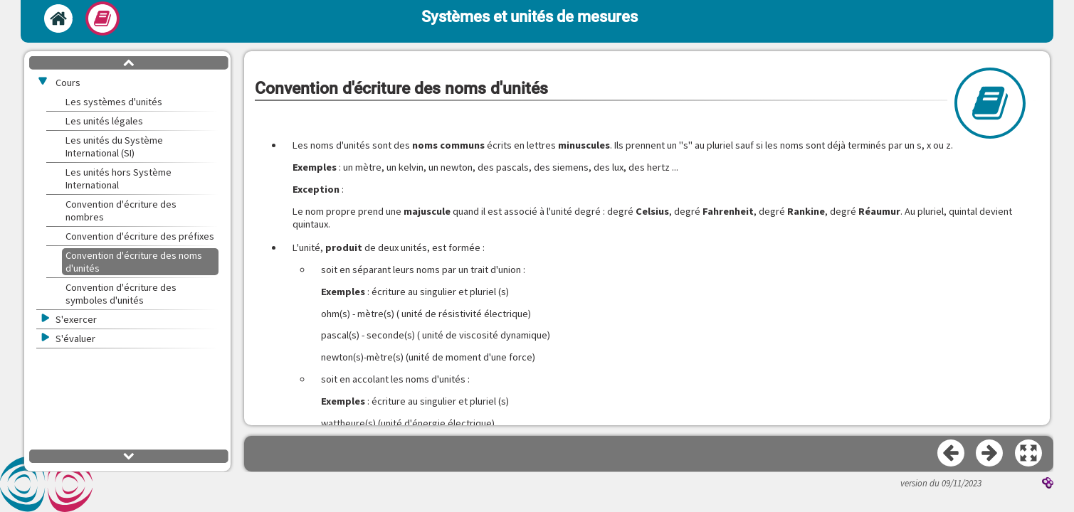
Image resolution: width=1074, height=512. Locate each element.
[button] (1029, 453)
